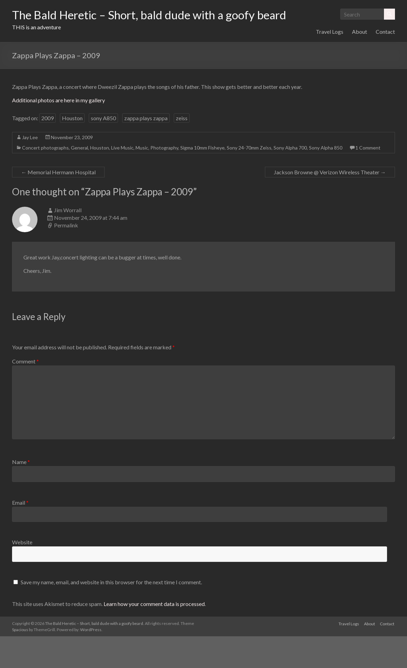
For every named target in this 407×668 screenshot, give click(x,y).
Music (142, 179)
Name (21, 493)
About (359, 63)
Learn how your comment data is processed (154, 635)
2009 (47, 149)
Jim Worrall (68, 241)
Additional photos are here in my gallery (58, 132)
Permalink (66, 257)
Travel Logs (329, 63)
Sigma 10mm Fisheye (202, 179)
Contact (385, 63)
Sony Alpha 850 (325, 179)
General (79, 179)
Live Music (122, 179)
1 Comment (368, 179)
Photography (164, 179)
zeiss (182, 149)
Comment (25, 393)
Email (20, 534)
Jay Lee (30, 169)
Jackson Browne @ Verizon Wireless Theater (330, 204)
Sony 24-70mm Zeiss (249, 179)
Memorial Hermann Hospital (58, 204)
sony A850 (103, 149)
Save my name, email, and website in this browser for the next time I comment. (111, 613)
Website (22, 574)
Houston (72, 149)
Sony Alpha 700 (290, 179)
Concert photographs (45, 179)
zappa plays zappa (146, 149)
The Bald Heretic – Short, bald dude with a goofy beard (159, 14)
